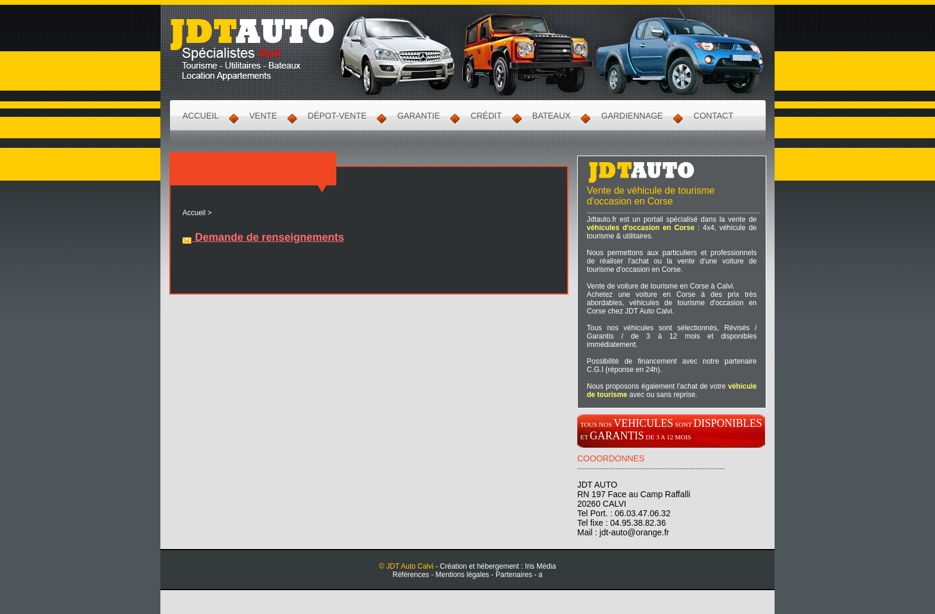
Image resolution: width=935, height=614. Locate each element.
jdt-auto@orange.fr (634, 532)
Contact (713, 115)
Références (410, 574)
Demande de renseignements (263, 237)
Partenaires (514, 574)
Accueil (200, 115)
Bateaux (551, 115)
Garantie (418, 115)
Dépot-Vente (337, 115)
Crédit (485, 115)
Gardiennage (631, 115)
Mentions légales (462, 574)
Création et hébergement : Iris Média (498, 566)
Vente (263, 115)
